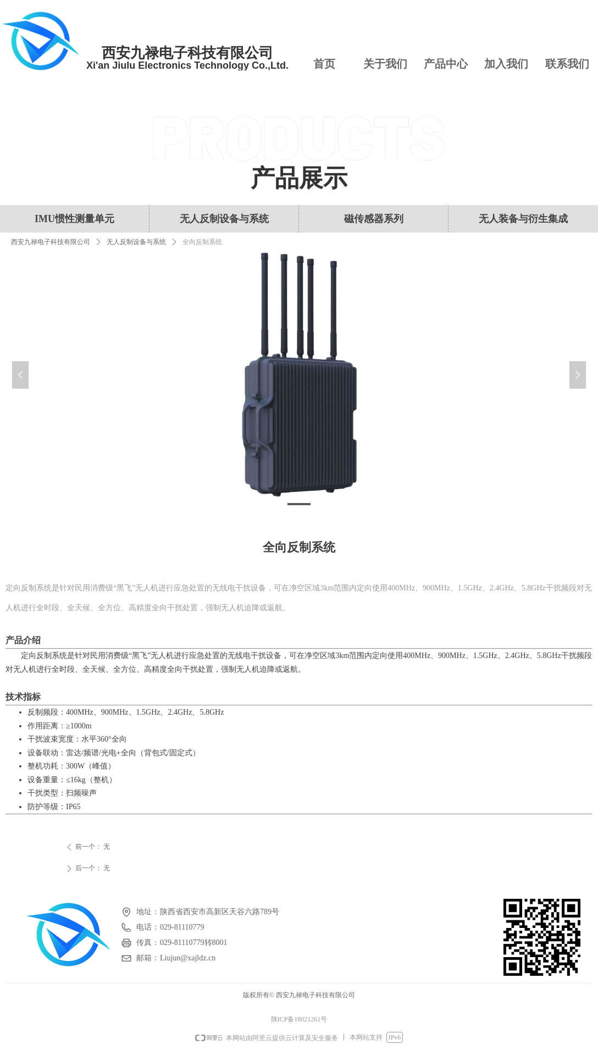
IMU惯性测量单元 (74, 218)
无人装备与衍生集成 (523, 218)
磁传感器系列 (373, 218)
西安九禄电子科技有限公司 (50, 242)
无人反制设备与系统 (136, 242)
